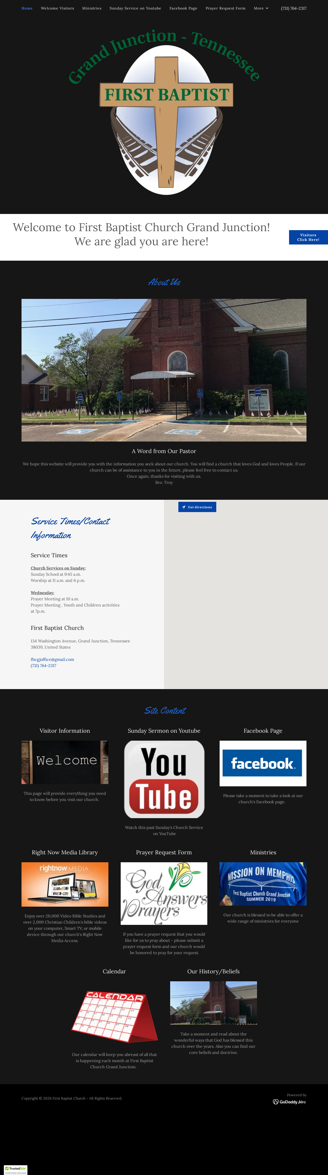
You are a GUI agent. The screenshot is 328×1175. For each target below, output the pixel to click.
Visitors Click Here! (308, 237)
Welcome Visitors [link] (57, 8)
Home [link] (27, 8)
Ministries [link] (91, 8)
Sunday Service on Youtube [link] (135, 8)
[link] (289, 1101)
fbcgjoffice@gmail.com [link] (52, 659)
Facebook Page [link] (184, 8)
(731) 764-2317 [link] (293, 8)
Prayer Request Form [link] (226, 8)
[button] (261, 8)
